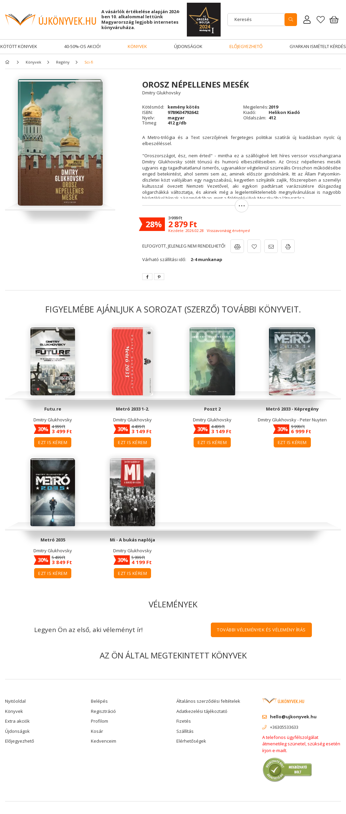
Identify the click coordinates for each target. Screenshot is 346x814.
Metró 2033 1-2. (132, 409)
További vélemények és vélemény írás (261, 630)
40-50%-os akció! (82, 46)
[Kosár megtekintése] (334, 19)
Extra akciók (17, 721)
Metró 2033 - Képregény (292, 409)
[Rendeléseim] (307, 19)
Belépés (99, 701)
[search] (291, 19)
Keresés (243, 19)
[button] (241, 208)
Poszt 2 (212, 409)
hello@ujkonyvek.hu (293, 717)
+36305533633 (284, 727)
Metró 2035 (53, 540)
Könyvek (137, 46)
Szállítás (185, 731)
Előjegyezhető (246, 46)
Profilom (99, 721)
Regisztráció (103, 711)
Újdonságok (188, 46)
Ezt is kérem (52, 442)
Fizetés (183, 721)
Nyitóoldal (15, 701)
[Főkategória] (8, 62)
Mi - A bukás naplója (132, 540)
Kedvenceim (103, 741)
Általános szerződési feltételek (208, 701)
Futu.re (52, 409)
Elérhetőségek (191, 741)
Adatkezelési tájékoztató (201, 711)
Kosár (97, 731)
